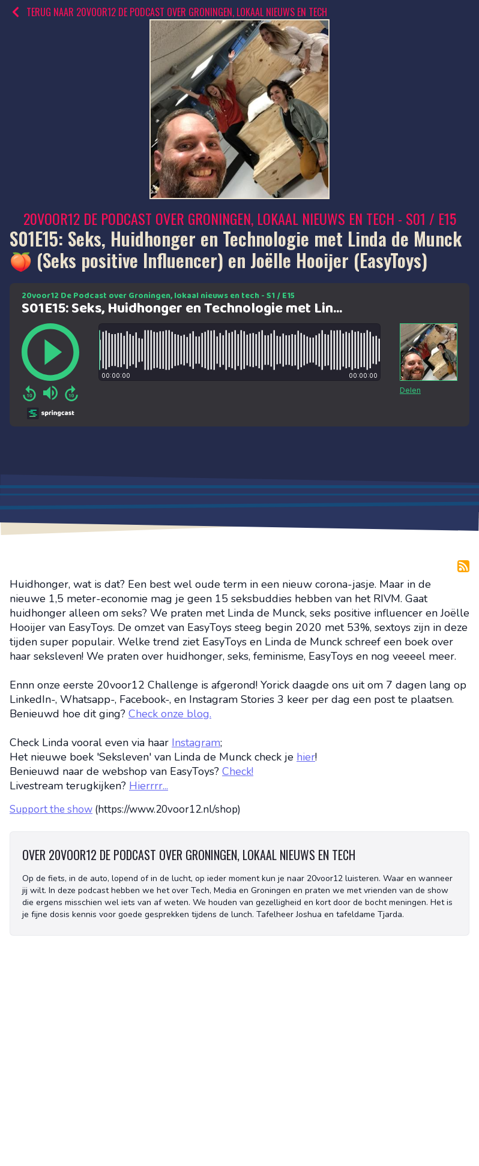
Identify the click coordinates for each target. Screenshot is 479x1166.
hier (306, 757)
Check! (237, 771)
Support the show (51, 809)
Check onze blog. (169, 714)
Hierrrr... (148, 786)
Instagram (196, 742)
